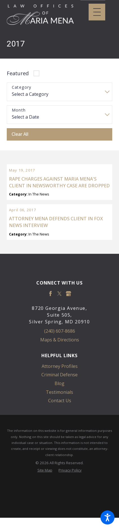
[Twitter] (59, 313)
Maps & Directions (59, 359)
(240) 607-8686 (59, 351)
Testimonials (59, 412)
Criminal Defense (59, 395)
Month (19, 110)
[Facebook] (50, 313)
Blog (59, 403)
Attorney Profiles (60, 386)
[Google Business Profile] (68, 313)
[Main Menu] (97, 12)
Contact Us (59, 420)
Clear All (20, 134)
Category (22, 87)
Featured (18, 73)
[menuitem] (59, 386)
